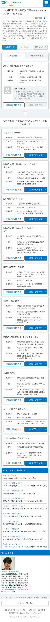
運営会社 (8, 610)
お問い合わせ (25, 613)
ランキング (41, 47)
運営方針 (41, 610)
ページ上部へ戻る (26, 603)
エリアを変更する (13, 55)
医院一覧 (10, 47)
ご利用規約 (32, 610)
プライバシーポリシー (19, 610)
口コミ (26, 47)
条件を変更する (36, 55)
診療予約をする (36, 155)
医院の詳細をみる (13, 105)
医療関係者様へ (14, 613)
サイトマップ (36, 613)
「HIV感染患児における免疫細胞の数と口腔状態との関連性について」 (14, 589)
